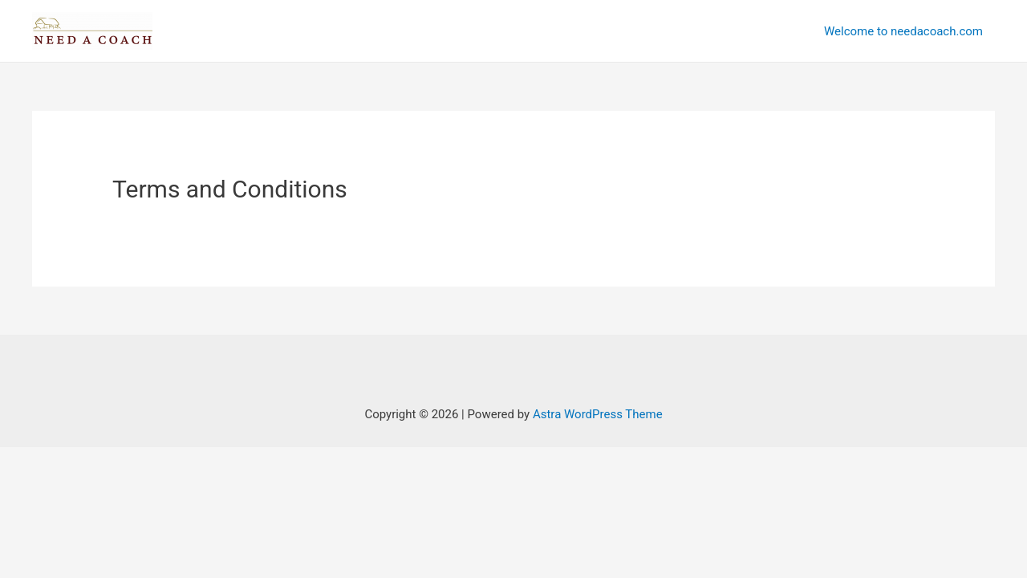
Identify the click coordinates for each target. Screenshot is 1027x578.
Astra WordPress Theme (598, 414)
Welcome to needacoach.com (903, 31)
